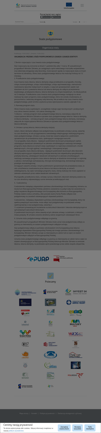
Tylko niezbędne (90, 428)
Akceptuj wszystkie (77, 428)
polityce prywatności (16, 431)
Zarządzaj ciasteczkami (64, 428)
